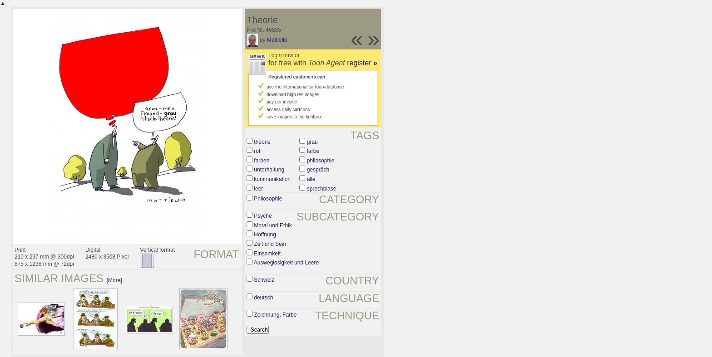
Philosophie (268, 199)
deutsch (263, 297)
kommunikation (272, 179)
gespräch (318, 169)
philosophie (321, 160)
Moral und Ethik (273, 225)
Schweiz (264, 280)
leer (258, 189)
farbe (313, 151)
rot (257, 151)
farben (261, 160)
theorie (262, 142)
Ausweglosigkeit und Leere (286, 262)
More (114, 280)
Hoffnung (265, 234)
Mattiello (277, 40)
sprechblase (321, 189)
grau (312, 142)
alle (311, 179)
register (362, 63)
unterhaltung (269, 169)
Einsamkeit (267, 253)
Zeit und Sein (270, 244)
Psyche (263, 216)
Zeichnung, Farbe (275, 315)
